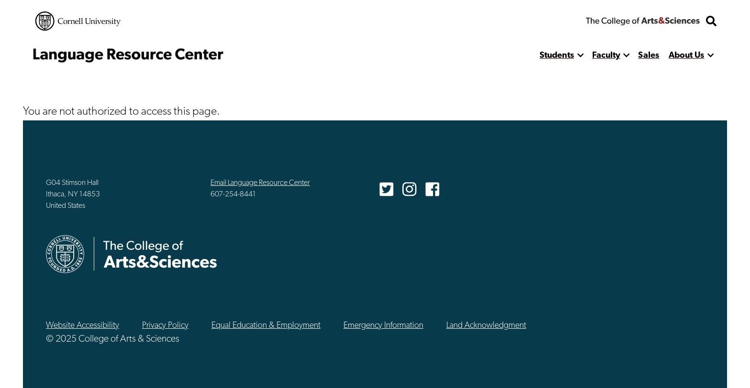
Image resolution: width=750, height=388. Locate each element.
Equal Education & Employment (265, 325)
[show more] (580, 55)
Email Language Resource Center (260, 183)
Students (557, 55)
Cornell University (78, 21)
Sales (648, 55)
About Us (686, 55)
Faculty (606, 55)
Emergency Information (383, 325)
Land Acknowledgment (486, 325)
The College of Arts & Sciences (642, 21)
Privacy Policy (165, 325)
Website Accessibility (82, 325)
